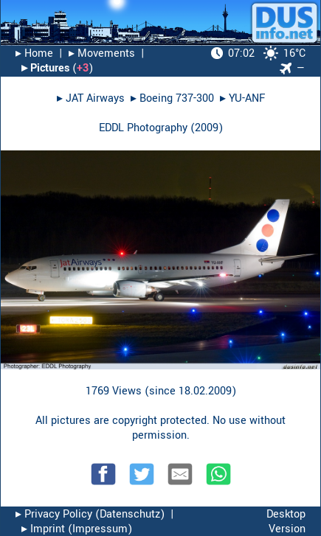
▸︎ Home (34, 53)
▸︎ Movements (102, 53)
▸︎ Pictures (45, 68)
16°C (258, 53)
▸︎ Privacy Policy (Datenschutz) (90, 514)
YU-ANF (247, 98)
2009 (206, 128)
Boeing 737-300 (176, 98)
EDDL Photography (143, 128)
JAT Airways (95, 98)
